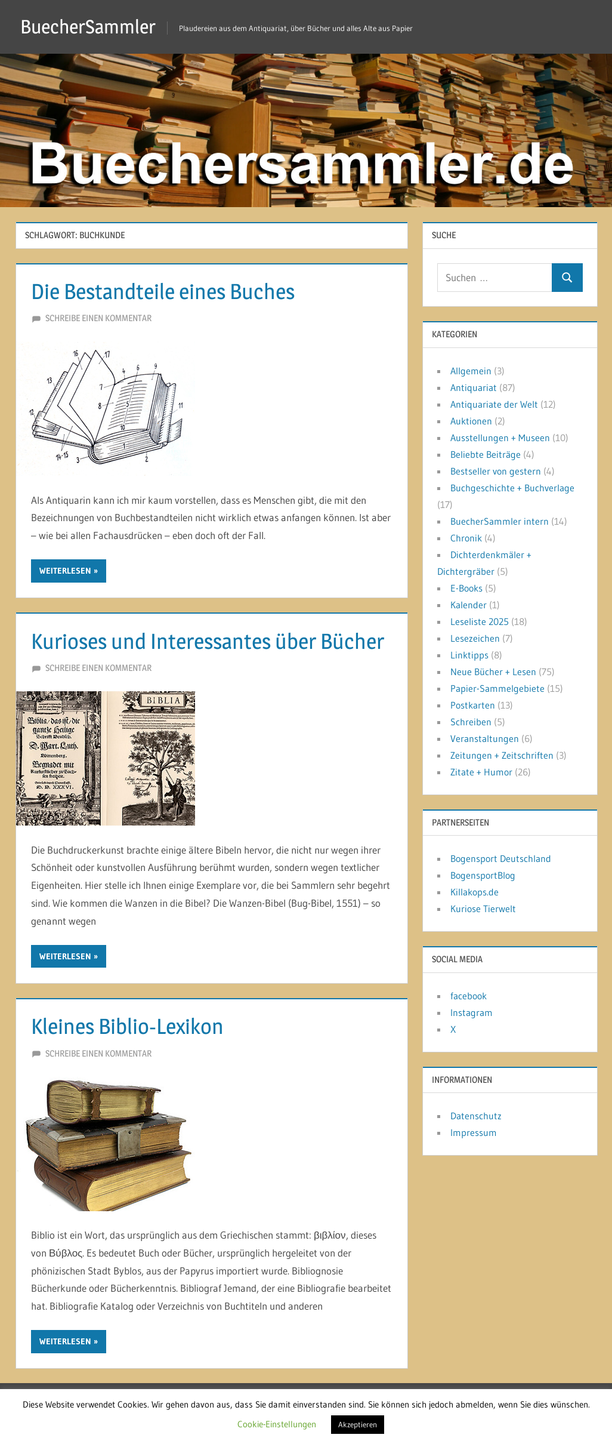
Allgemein (471, 371)
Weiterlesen (65, 570)
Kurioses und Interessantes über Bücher (207, 641)
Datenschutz (476, 1116)
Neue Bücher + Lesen (493, 672)
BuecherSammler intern (499, 521)
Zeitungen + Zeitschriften (502, 755)
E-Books (466, 588)
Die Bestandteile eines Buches (163, 291)
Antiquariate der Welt (494, 404)
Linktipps (469, 655)
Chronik (466, 538)
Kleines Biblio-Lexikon (127, 1026)
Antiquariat (473, 387)
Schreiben (471, 722)
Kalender (468, 605)
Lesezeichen (475, 638)
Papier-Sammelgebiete (497, 688)
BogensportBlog (482, 875)
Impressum (473, 1132)
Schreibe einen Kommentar (98, 318)
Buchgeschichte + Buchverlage (512, 488)
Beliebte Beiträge (485, 454)
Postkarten (472, 705)
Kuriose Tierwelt (483, 909)
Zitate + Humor (481, 772)
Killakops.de (474, 892)
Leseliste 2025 (479, 621)
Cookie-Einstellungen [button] (276, 1424)
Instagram (471, 1012)
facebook (468, 996)
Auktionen (471, 421)
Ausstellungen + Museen (500, 438)
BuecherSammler (88, 26)
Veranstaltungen (484, 738)
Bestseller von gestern (495, 471)
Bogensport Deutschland (500, 858)
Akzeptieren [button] (357, 1424)
